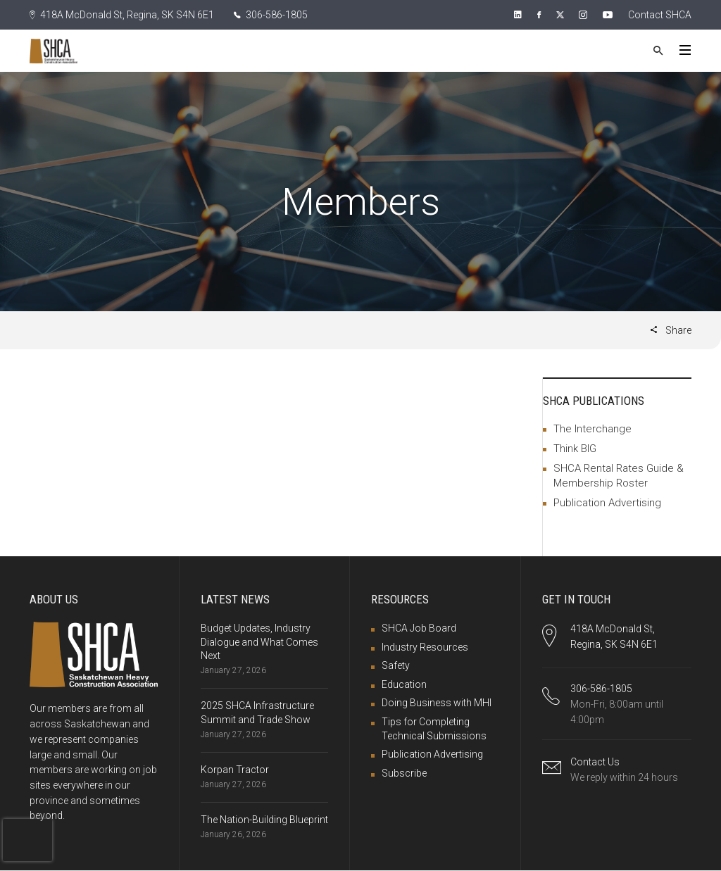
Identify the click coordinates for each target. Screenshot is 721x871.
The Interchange (592, 428)
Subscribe (404, 773)
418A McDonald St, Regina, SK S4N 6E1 (122, 14)
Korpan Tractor (235, 769)
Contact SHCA (659, 14)
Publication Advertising (607, 502)
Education (404, 684)
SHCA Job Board (419, 628)
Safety (396, 665)
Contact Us (595, 761)
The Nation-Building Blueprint (264, 819)
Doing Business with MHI (436, 702)
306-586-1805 (271, 14)
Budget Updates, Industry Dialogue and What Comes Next (259, 641)
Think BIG (574, 448)
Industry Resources (425, 647)
